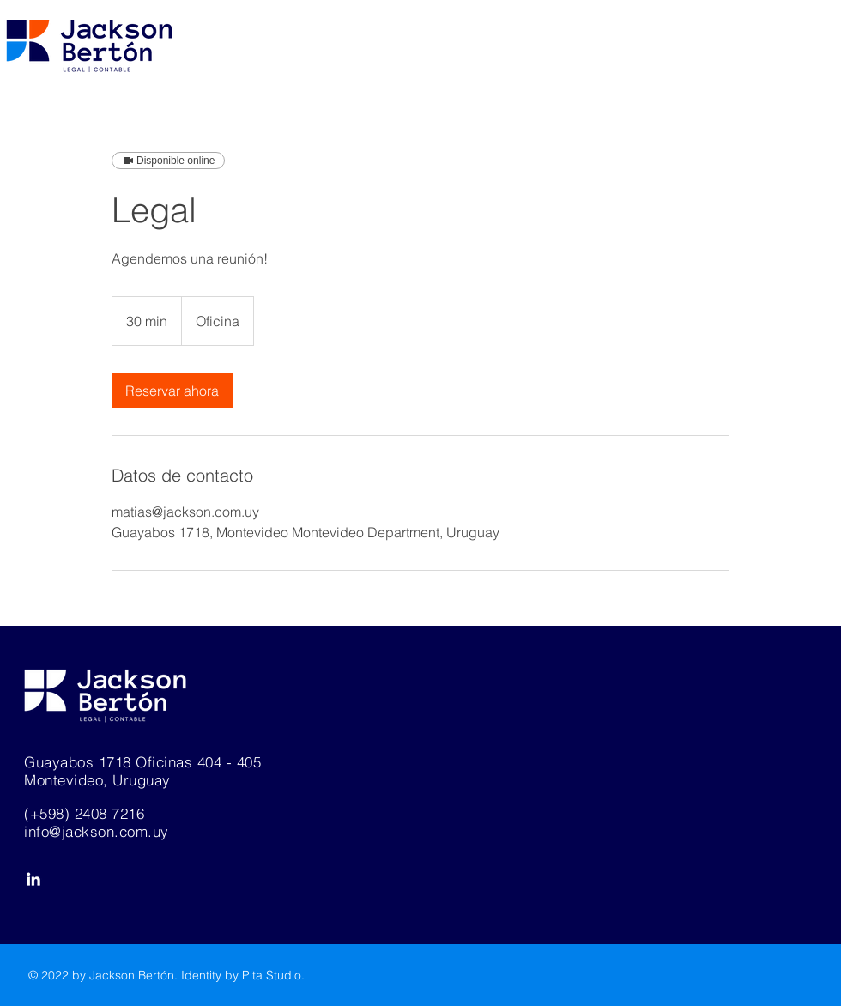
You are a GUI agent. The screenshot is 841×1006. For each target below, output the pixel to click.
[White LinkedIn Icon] (33, 879)
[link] (172, 390)
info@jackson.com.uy (96, 831)
